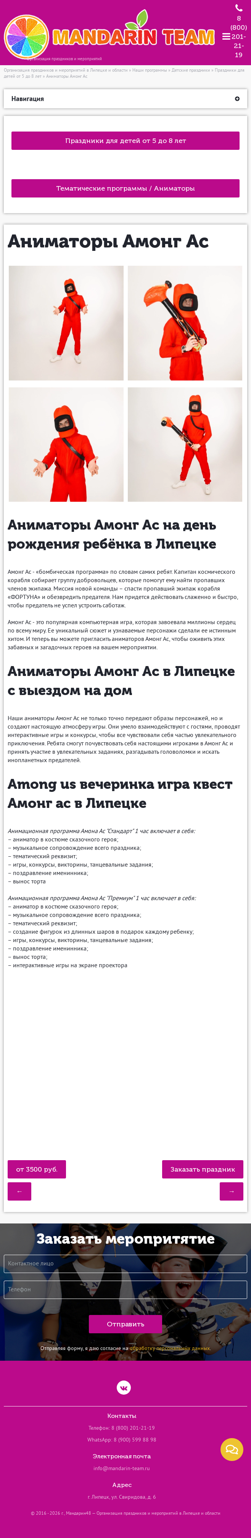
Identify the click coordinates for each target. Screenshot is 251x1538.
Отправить (125, 1324)
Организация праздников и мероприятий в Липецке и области (66, 71)
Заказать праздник (203, 1169)
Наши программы (149, 71)
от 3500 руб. (37, 1169)
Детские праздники (191, 71)
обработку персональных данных (170, 1348)
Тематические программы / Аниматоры (125, 188)
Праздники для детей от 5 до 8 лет (125, 140)
